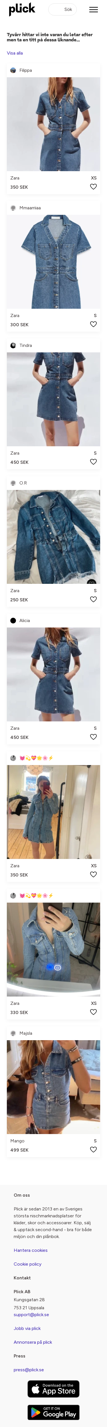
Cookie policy (27, 1264)
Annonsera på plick (33, 1342)
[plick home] (22, 9)
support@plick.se (31, 1314)
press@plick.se (29, 1369)
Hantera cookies (31, 1250)
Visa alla (15, 53)
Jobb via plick (27, 1328)
